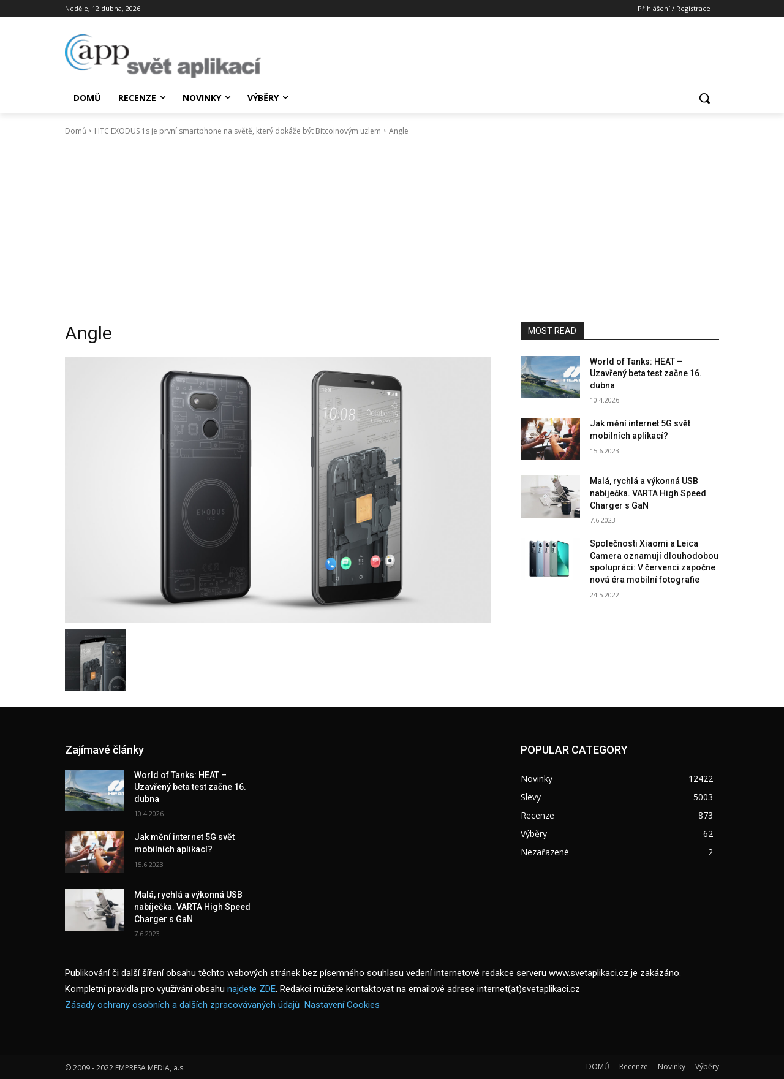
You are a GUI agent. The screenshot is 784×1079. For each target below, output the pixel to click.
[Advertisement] (392, 229)
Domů (75, 131)
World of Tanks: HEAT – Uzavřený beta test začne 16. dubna (646, 373)
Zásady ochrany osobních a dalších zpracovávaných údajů (182, 1004)
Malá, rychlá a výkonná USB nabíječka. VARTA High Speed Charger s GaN (648, 493)
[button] (704, 98)
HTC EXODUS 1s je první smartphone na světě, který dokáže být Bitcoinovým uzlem (237, 131)
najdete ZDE (251, 988)
